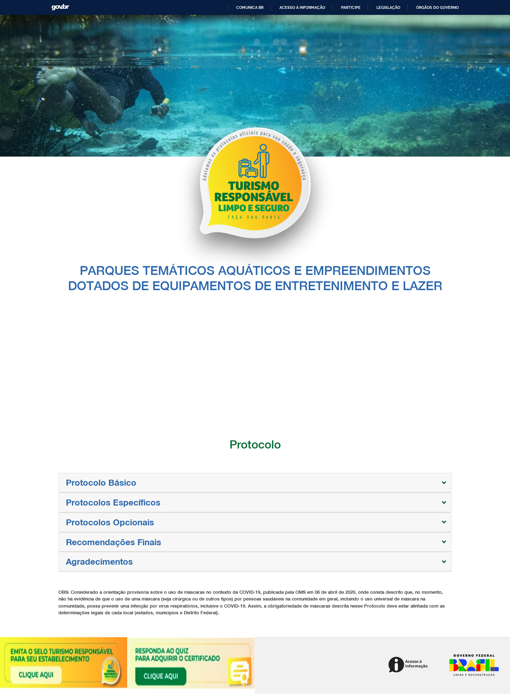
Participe (351, 7)
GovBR (60, 7)
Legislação (388, 7)
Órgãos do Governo (437, 7)
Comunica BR (250, 7)
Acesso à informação (302, 7)
